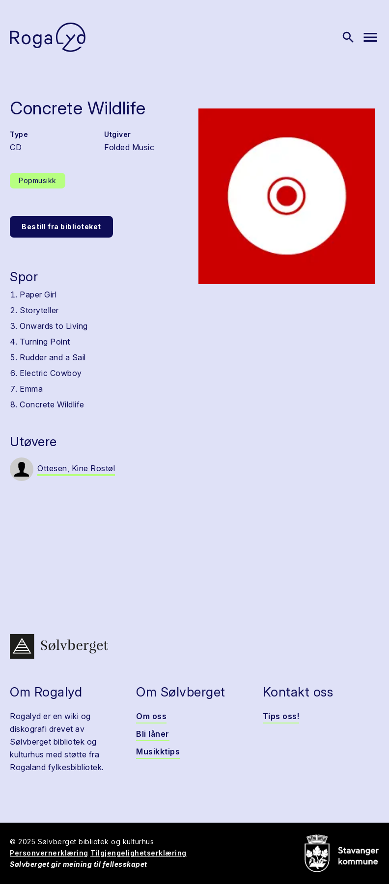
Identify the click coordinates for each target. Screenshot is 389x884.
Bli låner (152, 734)
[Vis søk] (348, 37)
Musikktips (158, 751)
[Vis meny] (370, 37)
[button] (286, 196)
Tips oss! (281, 716)
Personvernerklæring (49, 853)
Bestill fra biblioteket (61, 226)
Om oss (151, 716)
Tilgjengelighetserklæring (138, 853)
